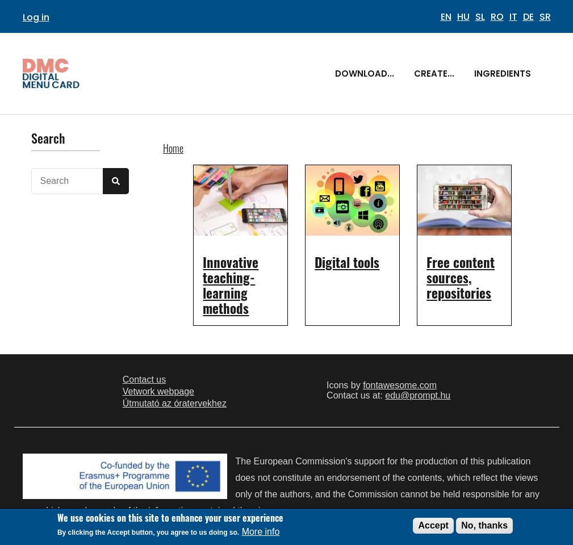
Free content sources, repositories (460, 278)
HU (463, 16)
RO (497, 16)
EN (446, 16)
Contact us (144, 379)
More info (261, 532)
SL (480, 16)
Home (173, 148)
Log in (36, 17)
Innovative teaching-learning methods (230, 285)
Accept (433, 525)
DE (528, 16)
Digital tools (347, 262)
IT (513, 16)
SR (545, 16)
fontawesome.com (400, 385)
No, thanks (484, 525)
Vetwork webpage (158, 391)
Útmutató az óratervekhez (175, 403)
